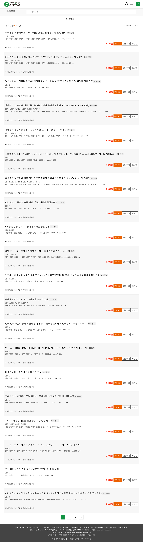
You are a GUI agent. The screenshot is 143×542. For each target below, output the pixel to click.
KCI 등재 (70, 33)
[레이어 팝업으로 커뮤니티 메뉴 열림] (131, 4)
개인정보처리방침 (58, 539)
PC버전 (88, 539)
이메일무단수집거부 (75, 539)
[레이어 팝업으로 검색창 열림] (138, 4)
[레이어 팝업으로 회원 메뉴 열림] (126, 4)
